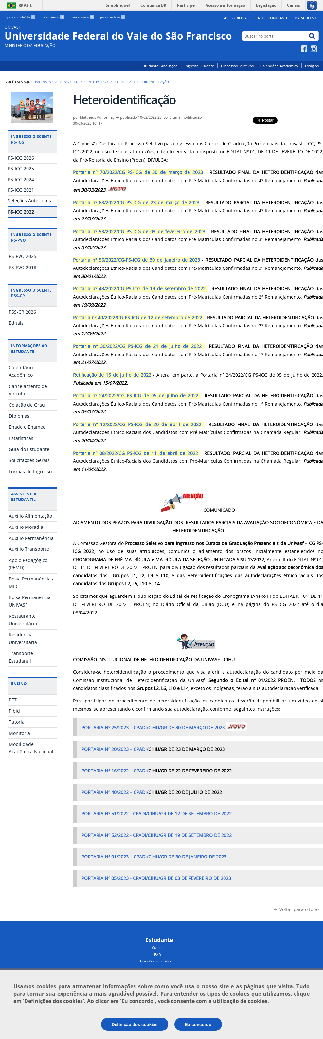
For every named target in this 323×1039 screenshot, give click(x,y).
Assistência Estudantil (157, 961)
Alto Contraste (273, 17)
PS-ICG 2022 (119, 81)
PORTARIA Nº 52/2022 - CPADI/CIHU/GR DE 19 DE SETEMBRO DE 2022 (156, 835)
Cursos (157, 947)
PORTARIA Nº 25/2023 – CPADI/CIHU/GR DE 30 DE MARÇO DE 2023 (153, 728)
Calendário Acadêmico (279, 65)
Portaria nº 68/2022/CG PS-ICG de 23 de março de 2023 (136, 203)
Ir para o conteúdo (20, 17)
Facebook (305, 48)
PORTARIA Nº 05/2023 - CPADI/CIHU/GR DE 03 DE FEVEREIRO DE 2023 (156, 878)
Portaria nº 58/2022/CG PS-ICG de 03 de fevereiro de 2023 (139, 231)
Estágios (312, 65)
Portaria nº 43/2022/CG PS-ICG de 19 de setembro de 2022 (139, 289)
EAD (157, 954)
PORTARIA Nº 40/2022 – (107, 792)
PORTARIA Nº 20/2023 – (107, 749)
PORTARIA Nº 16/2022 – (107, 771)
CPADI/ (141, 749)
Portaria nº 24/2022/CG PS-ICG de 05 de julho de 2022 (136, 396)
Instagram (315, 48)
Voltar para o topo (299, 909)
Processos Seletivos (237, 65)
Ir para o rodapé (111, 17)
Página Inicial (47, 81)
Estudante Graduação (159, 65)
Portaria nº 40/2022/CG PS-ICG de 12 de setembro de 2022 (138, 317)
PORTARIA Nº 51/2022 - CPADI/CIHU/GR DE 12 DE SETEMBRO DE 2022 (156, 814)
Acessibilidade (237, 17)
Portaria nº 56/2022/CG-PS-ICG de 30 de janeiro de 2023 (136, 260)
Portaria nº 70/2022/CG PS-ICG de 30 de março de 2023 (138, 172)
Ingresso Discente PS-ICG (84, 81)
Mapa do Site (306, 17)
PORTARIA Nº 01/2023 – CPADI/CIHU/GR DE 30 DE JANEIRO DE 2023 (153, 857)
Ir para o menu (52, 17)
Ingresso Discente (199, 65)
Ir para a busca (81, 17)
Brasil (25, 5)
